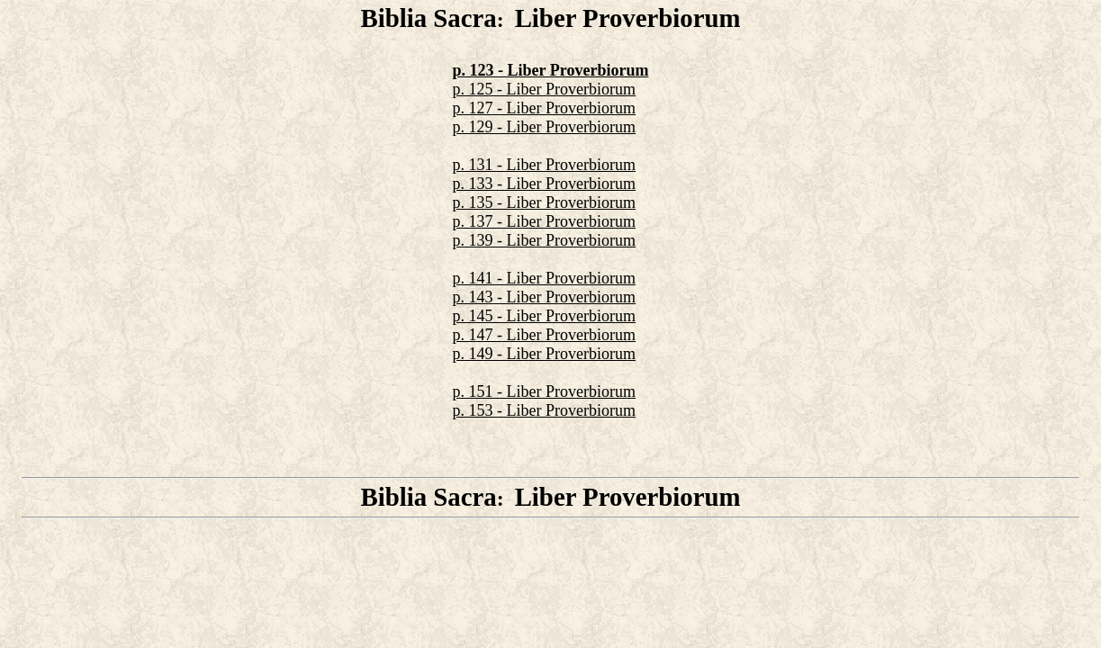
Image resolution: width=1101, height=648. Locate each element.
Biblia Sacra (428, 18)
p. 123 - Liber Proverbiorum (551, 70)
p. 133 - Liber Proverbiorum (544, 184)
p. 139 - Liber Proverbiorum (544, 240)
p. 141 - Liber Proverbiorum (544, 278)
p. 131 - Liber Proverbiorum (544, 165)
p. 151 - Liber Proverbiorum (544, 391)
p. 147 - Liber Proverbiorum (544, 335)
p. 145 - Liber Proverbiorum (544, 316)
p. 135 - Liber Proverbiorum (544, 203)
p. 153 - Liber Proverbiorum (544, 410)
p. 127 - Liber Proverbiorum (544, 108)
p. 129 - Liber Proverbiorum (544, 127)
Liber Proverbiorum (628, 18)
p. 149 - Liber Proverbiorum (544, 354)
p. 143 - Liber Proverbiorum (544, 297)
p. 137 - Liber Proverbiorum (544, 221)
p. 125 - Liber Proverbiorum (544, 89)
